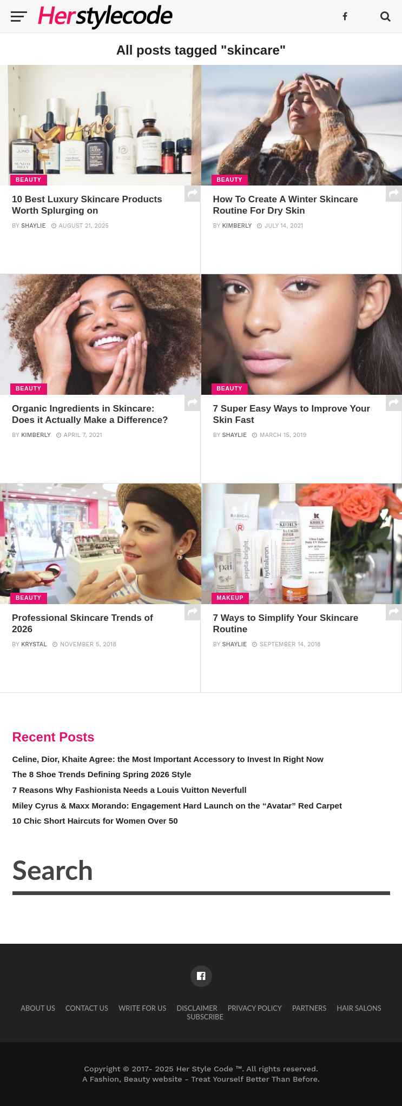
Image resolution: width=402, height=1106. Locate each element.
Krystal (34, 644)
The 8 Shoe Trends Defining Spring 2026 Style (102, 774)
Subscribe (205, 1016)
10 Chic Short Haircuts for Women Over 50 (95, 820)
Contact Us (86, 1008)
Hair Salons (359, 1008)
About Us (38, 1008)
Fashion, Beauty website (136, 1079)
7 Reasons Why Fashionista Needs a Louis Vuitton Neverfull (129, 789)
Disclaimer (197, 1008)
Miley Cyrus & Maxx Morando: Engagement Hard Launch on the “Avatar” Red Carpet (177, 805)
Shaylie (33, 226)
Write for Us (142, 1008)
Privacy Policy (255, 1008)
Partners (309, 1008)
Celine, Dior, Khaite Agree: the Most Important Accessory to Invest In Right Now (168, 759)
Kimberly (237, 226)
